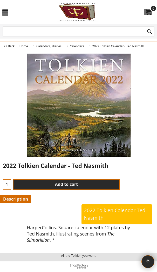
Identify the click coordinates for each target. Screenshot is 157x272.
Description (15, 199)
